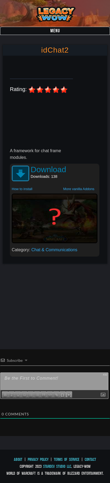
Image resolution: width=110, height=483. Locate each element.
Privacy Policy (38, 459)
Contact (90, 459)
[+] (69, 394)
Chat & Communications (54, 250)
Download (48, 169)
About (18, 459)
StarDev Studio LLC (57, 466)
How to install (22, 189)
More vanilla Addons (78, 189)
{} (62, 394)
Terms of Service (66, 459)
